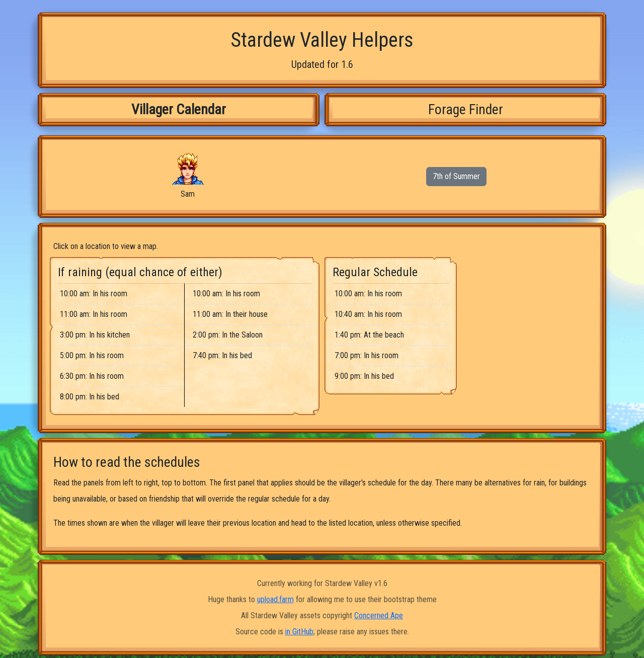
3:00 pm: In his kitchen (95, 335)
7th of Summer (456, 176)
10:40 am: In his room (368, 314)
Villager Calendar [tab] (178, 109)
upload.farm (275, 599)
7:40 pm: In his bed (222, 355)
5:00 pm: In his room (92, 355)
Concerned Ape (378, 615)
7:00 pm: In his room (366, 355)
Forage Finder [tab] (465, 109)
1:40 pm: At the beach (369, 335)
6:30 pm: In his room (92, 376)
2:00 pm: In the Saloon (228, 335)
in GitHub (299, 631)
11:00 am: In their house (230, 314)
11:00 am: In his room (93, 314)
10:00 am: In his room (93, 293)
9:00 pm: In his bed (364, 376)
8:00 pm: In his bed (89, 396)
